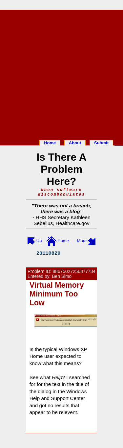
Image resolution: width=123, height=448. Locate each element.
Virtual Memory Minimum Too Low (57, 294)
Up (39, 240)
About (75, 142)
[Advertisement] (61, 73)
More (82, 240)
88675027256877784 (74, 271)
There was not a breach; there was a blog (62, 208)
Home (50, 142)
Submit (101, 142)
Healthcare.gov (73, 223)
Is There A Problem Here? (61, 169)
